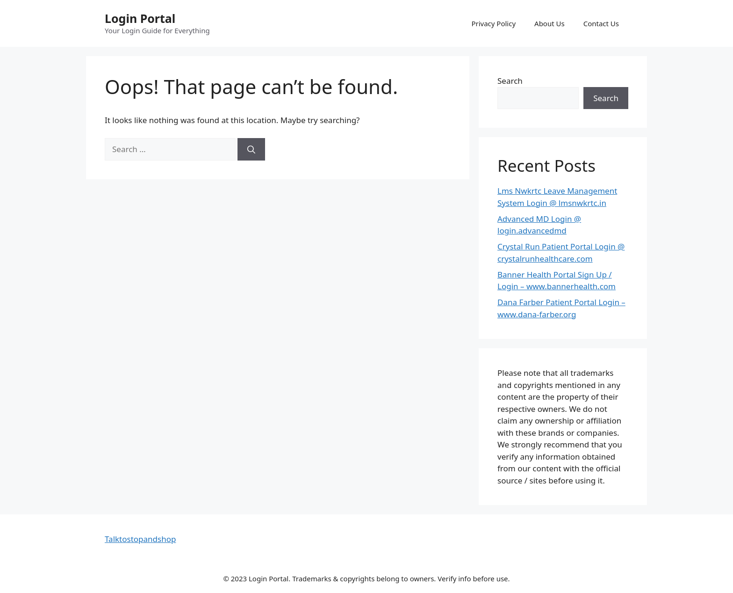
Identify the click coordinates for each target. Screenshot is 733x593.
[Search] (251, 149)
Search (510, 80)
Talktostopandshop (140, 539)
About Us (549, 23)
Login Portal (140, 18)
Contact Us (601, 23)
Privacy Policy (493, 23)
